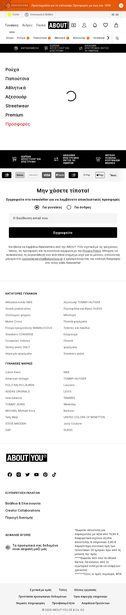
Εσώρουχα (70, 334)
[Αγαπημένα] (105, 25)
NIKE (67, 372)
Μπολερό (70, 315)
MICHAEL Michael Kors (20, 410)
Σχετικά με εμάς (41, 590)
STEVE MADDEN (15, 423)
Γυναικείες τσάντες (17, 340)
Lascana (69, 385)
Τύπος (63, 590)
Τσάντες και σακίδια (77, 328)
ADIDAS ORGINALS (17, 391)
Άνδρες (27, 25)
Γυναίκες (12, 25)
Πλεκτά (68, 340)
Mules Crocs (13, 321)
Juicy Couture (73, 423)
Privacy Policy (92, 250)
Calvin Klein (12, 372)
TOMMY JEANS (15, 404)
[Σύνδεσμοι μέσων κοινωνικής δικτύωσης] (9, 474)
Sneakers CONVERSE (19, 334)
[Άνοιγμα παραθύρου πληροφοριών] (121, 5)
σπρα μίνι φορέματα (18, 353)
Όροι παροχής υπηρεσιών (90, 596)
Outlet (13, 14)
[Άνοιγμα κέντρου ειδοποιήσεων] (95, 25)
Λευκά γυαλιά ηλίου (18, 308)
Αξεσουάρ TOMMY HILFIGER (82, 302)
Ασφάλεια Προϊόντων (96, 603)
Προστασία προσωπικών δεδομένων (43, 596)
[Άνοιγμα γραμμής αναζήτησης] (115, 38)
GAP (8, 430)
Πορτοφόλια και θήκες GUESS (83, 308)
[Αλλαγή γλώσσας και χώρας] (115, 14)
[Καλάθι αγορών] (116, 25)
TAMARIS (69, 398)
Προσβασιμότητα (63, 603)
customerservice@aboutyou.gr (42, 258)
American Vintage (16, 378)
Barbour (69, 410)
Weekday (70, 404)
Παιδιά (41, 25)
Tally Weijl (11, 417)
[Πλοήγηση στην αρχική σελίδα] (66, 25)
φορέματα (70, 347)
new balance (13, 398)
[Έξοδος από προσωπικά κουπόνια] (73, 25)
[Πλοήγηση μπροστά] (108, 38)
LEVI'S (68, 391)
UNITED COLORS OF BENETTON (84, 417)
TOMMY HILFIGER (75, 378)
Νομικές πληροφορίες (30, 603)
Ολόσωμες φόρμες (18, 315)
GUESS (68, 430)
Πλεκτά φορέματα (75, 321)
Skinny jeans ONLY (17, 347)
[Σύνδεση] (84, 25)
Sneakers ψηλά (74, 353)
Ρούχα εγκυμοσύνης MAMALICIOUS (28, 328)
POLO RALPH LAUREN (19, 385)
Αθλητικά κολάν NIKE (18, 302)
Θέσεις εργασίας (85, 590)
